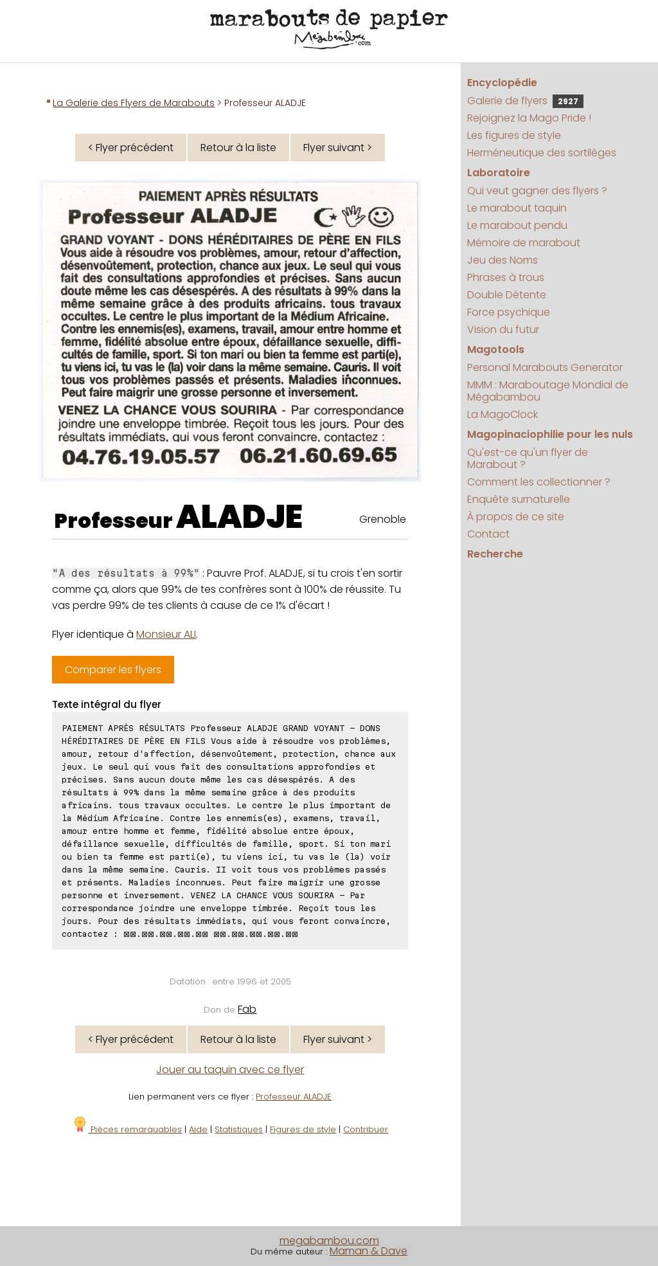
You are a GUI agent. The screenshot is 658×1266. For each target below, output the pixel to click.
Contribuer (365, 1129)
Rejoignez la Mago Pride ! (529, 118)
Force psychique (508, 312)
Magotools (495, 349)
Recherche (495, 554)
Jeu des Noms (502, 260)
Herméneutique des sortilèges (541, 152)
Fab (247, 1009)
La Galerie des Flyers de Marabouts (134, 102)
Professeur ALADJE (294, 1096)
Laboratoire (498, 172)
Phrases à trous (505, 277)
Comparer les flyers (113, 669)
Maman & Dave (368, 1250)
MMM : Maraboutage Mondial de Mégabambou (547, 390)
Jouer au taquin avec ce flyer (230, 1069)
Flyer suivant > (337, 147)
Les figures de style (514, 135)
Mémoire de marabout (523, 242)
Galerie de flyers (525, 100)
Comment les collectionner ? (538, 482)
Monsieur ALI (166, 634)
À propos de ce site (515, 516)
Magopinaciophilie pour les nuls (550, 434)
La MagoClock (502, 414)
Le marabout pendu (517, 225)
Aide (198, 1129)
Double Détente (506, 294)
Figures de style (303, 1129)
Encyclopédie (502, 82)
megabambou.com (329, 1240)
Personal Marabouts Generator (545, 367)
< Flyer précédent (130, 147)
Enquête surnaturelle (518, 499)
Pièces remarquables (127, 1129)
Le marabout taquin (517, 208)
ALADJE (239, 516)
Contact (488, 534)
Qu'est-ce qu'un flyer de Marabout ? (527, 458)
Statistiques (239, 1129)
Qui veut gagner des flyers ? (537, 190)
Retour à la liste (238, 147)
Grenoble (382, 519)
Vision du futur (503, 329)
